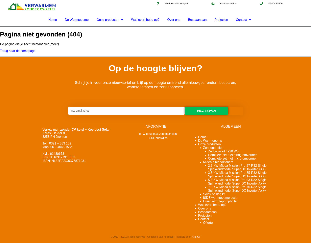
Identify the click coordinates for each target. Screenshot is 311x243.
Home (52, 19)
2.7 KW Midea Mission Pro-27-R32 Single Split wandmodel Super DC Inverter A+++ (237, 167)
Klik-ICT (196, 236)
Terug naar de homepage (18, 51)
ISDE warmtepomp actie (220, 197)
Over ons (173, 19)
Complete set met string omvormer (232, 155)
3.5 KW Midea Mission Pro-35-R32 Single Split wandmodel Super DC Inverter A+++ (237, 174)
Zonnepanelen (213, 147)
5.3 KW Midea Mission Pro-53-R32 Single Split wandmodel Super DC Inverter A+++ (237, 181)
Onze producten (110, 19)
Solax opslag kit (214, 194)
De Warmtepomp (77, 19)
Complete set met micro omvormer (232, 158)
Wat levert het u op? (145, 19)
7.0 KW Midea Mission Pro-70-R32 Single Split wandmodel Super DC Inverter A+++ (237, 188)
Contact (243, 19)
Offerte (208, 222)
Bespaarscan (197, 19)
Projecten (221, 19)
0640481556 (276, 3)
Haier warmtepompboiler (220, 201)
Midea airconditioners (218, 162)
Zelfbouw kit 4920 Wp (223, 151)
